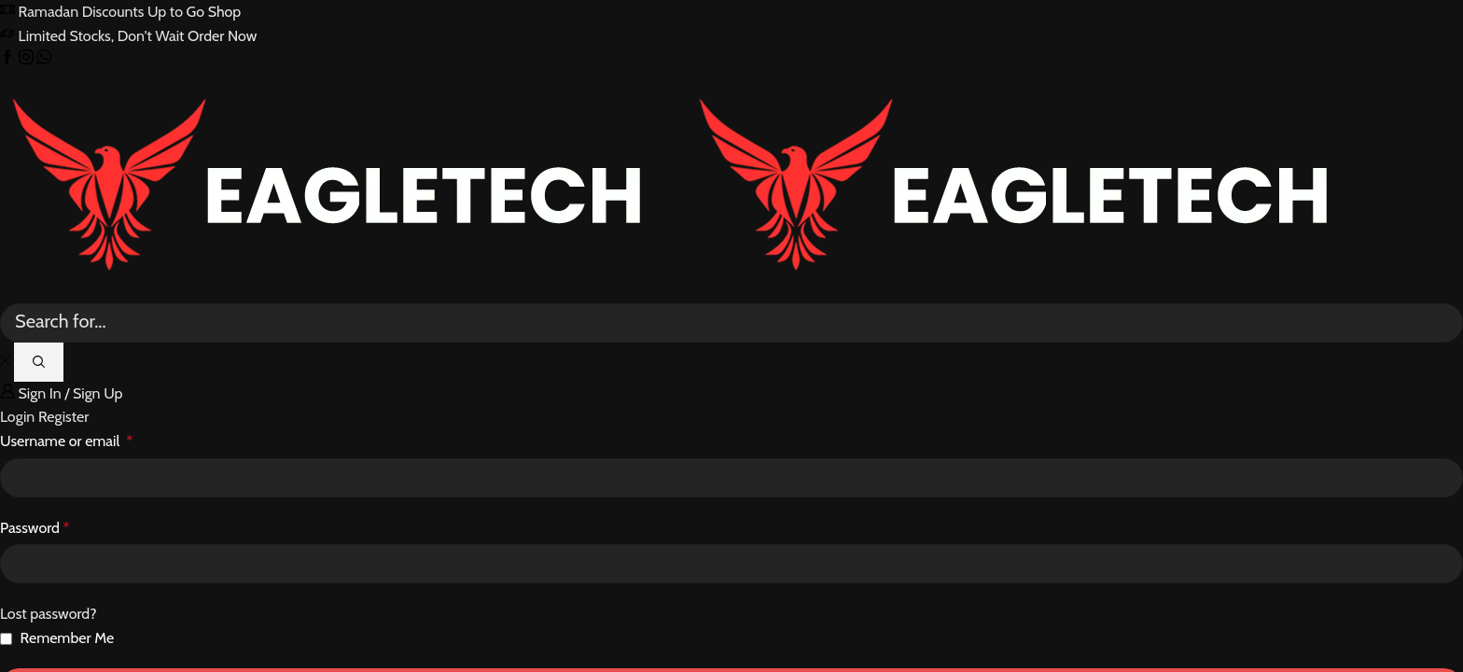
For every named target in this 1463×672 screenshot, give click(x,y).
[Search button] (38, 362)
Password (34, 528)
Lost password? (48, 614)
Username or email (66, 441)
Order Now (222, 36)
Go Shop (214, 12)
